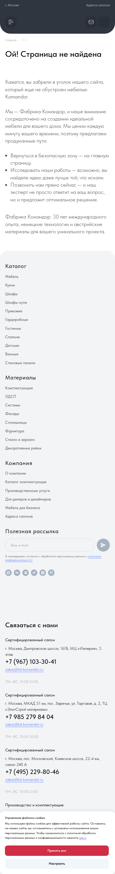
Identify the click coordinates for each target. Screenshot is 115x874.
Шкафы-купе (16, 302)
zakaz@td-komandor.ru (24, 669)
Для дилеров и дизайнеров (28, 499)
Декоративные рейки (23, 448)
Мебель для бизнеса (22, 507)
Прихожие (13, 311)
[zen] (42, 572)
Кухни (10, 285)
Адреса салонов (98, 5)
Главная (10, 40)
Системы (12, 405)
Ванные (11, 354)
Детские (12, 345)
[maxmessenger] (8, 572)
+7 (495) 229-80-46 (32, 772)
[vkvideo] (25, 572)
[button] (11, 22)
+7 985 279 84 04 (29, 717)
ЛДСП (10, 396)
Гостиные (13, 328)
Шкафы (11, 294)
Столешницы (16, 422)
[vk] (17, 572)
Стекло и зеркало (20, 439)
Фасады (12, 413)
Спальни (12, 337)
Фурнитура (14, 431)
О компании (15, 473)
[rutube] (34, 572)
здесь (82, 838)
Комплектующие (19, 388)
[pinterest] (51, 572)
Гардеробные (16, 319)
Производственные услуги (27, 490)
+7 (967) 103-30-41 (30, 661)
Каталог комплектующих (25, 482)
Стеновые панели (20, 363)
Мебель (11, 276)
